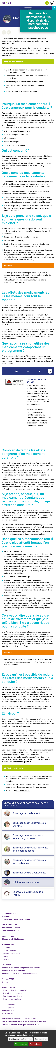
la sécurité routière (23, 791)
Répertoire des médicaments (13, 971)
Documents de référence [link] (11, 925)
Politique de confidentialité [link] (20, 1039)
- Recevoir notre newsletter (12, 993)
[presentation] (50, 371)
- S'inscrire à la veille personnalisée (15, 990)
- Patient (5, 956)
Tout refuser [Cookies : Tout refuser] (35, 1044)
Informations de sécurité (11, 928)
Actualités (6, 916)
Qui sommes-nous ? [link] (10, 913)
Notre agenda (7, 1013)
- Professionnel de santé (11, 953)
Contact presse (8, 1007)
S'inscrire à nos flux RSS (12, 999)
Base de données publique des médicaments (19, 974)
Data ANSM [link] (6, 965)
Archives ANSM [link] (8, 979)
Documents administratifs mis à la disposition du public (24, 1022)
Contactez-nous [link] (8, 1004)
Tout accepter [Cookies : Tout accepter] (21, 1044)
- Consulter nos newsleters (12, 996)
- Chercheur (6, 959)
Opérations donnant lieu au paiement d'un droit (20, 1025)
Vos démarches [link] (8, 944)
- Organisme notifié (9, 950)
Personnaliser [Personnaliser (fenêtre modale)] (41, 1039)
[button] (47, 3)
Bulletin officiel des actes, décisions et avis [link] (19, 1019)
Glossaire (5, 982)
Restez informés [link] (8, 987)
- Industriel (6, 947)
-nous (8, 1010)
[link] (7, 3)
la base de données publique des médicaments (28, 787)
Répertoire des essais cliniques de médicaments (21, 968)
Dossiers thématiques (10, 931)
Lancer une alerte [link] (8, 936)
